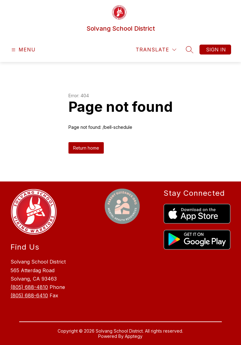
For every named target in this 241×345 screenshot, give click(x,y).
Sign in (216, 49)
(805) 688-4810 (29, 287)
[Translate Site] (156, 50)
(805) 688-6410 (29, 295)
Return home (86, 148)
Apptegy (133, 336)
